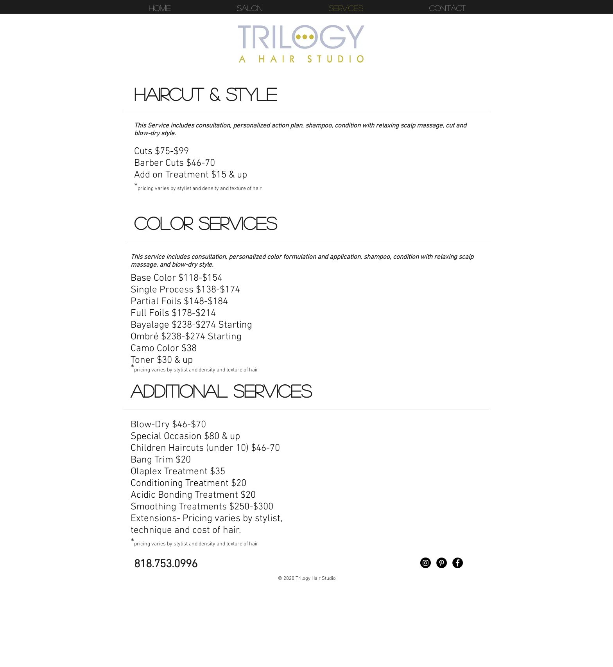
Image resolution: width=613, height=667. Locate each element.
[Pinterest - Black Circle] (441, 563)
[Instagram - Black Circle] (425, 563)
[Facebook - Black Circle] (457, 563)
